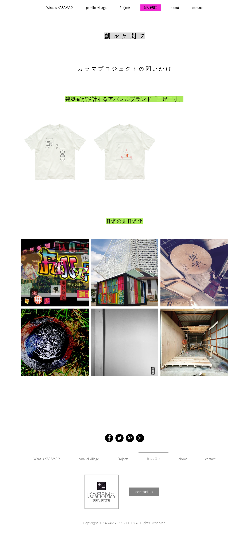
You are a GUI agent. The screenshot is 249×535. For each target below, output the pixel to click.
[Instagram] (140, 438)
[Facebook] (109, 438)
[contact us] (144, 492)
